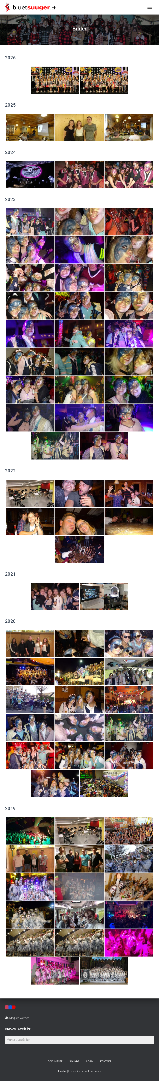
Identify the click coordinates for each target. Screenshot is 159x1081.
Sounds (74, 1061)
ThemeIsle (94, 1071)
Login (89, 1061)
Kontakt (105, 1061)
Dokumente (55, 1061)
